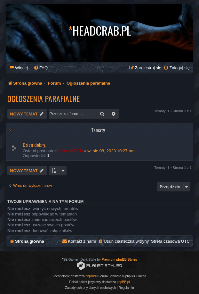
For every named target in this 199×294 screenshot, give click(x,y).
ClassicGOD (70, 150)
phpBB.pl (123, 282)
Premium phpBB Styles (119, 259)
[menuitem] (41, 67)
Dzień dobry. (34, 144)
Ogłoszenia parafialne (43, 98)
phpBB (90, 276)
